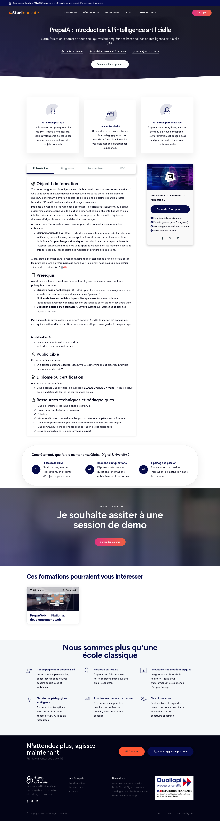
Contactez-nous (147, 12)
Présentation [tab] (40, 170)
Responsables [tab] (95, 168)
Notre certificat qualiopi (124, 795)
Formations (70, 12)
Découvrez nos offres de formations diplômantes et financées (58, 3)
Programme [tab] (67, 168)
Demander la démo (110, 541)
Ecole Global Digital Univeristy (128, 787)
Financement (112, 12)
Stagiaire (202, 12)
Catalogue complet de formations (130, 791)
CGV (169, 813)
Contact (131, 751)
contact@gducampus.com (170, 751)
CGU (159, 813)
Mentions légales (185, 813)
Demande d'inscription (109, 64)
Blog (128, 12)
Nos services (76, 787)
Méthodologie (91, 12)
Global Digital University (56, 813)
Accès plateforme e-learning (127, 783)
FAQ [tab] (122, 168)
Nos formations (77, 783)
